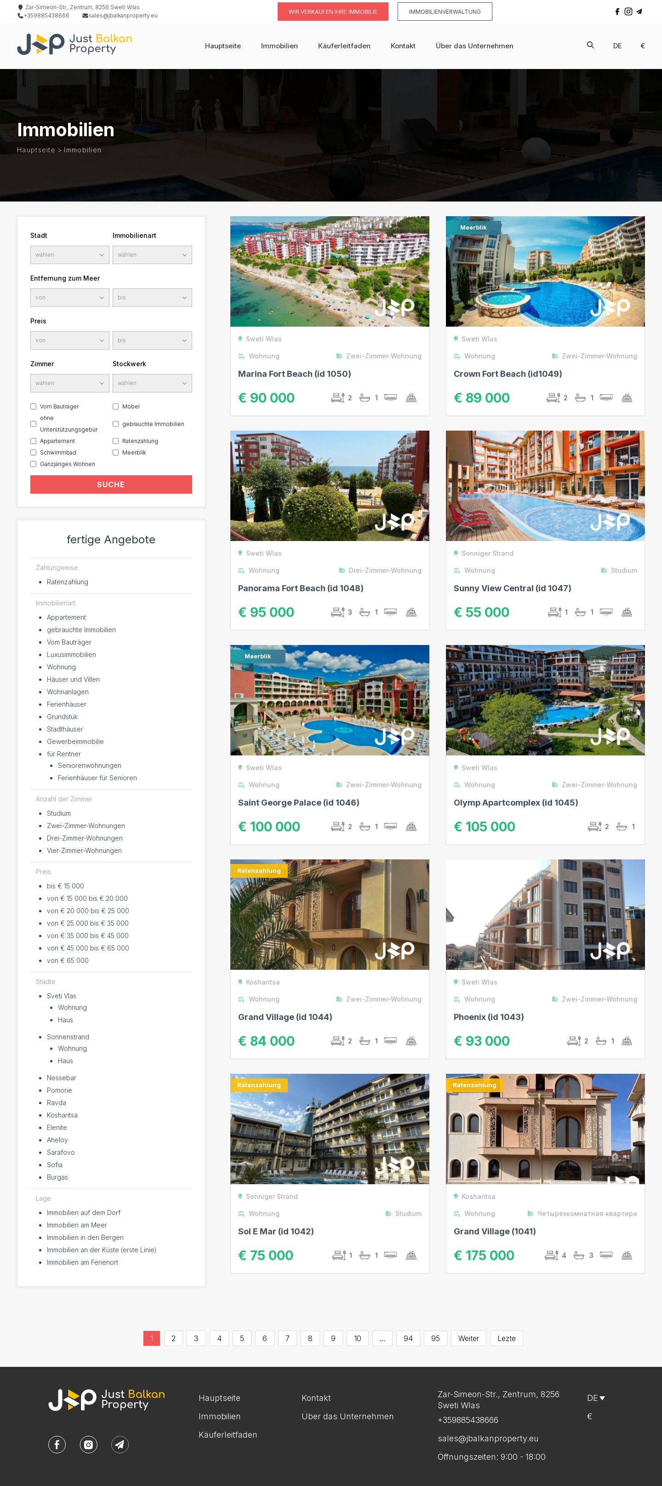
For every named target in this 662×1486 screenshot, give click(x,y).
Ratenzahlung (140, 441)
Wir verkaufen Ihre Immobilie (333, 11)
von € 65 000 (68, 960)
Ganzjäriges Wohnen (67, 464)
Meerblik (134, 452)
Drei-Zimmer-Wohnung (382, 570)
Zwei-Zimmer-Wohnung (381, 356)
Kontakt (403, 45)
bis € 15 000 (65, 886)
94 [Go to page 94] (408, 1338)
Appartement (57, 441)
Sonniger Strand (482, 553)
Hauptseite (223, 45)
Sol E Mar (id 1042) (276, 1231)
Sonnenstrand (68, 1037)
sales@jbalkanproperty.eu (120, 15)
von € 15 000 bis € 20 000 (87, 898)
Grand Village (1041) (495, 1231)
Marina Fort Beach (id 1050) (294, 374)
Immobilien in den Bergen (85, 1237)
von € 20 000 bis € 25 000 (88, 911)
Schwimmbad (58, 452)
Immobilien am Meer (77, 1225)
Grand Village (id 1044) (285, 1017)
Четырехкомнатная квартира (584, 1213)
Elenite (57, 1127)
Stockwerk (129, 364)
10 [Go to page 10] (357, 1338)
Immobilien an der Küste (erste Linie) (102, 1250)
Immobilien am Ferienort (82, 1262)
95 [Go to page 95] (435, 1338)
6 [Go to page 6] (265, 1338)
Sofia (55, 1165)
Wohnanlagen (68, 692)
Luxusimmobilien (71, 654)
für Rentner (64, 754)
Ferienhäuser (66, 704)
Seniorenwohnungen (89, 765)
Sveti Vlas (61, 996)
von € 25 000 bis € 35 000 (88, 923)
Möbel (131, 406)
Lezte (506, 1338)
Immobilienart (134, 235)
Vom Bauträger (59, 406)
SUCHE (111, 484)
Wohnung (61, 667)
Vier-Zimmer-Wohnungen (84, 850)
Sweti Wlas (258, 339)
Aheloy (57, 1140)
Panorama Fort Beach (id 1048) (301, 588)
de (617, 45)
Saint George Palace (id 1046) (299, 802)
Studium (59, 813)
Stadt (38, 235)
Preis (38, 321)
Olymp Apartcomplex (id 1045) (516, 802)
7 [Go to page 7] (287, 1338)
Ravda (56, 1102)
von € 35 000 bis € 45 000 (88, 935)
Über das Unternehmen (475, 45)
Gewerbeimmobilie (75, 741)
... (382, 1338)
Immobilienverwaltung (445, 11)
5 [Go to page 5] (242, 1338)
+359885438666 (43, 15)
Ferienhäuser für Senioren (97, 778)
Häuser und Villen (73, 679)
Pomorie (59, 1090)
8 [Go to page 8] (310, 1338)
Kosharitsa (62, 1115)
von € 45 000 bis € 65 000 (88, 948)
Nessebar (61, 1078)
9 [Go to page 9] (333, 1338)
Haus (65, 1020)
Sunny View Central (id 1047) (512, 588)
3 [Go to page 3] (196, 1338)
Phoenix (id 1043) (489, 1017)
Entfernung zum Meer (65, 278)
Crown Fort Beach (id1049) (508, 374)
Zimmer (42, 364)
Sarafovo (61, 1152)
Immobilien (279, 45)
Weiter (468, 1338)
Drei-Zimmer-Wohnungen (85, 838)
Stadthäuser (65, 729)
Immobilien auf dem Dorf (83, 1212)
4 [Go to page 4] (219, 1338)
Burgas (57, 1177)
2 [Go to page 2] (173, 1338)
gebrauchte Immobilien (153, 423)
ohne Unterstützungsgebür (68, 424)
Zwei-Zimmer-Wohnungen (86, 825)
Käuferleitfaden (344, 45)
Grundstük (62, 716)
